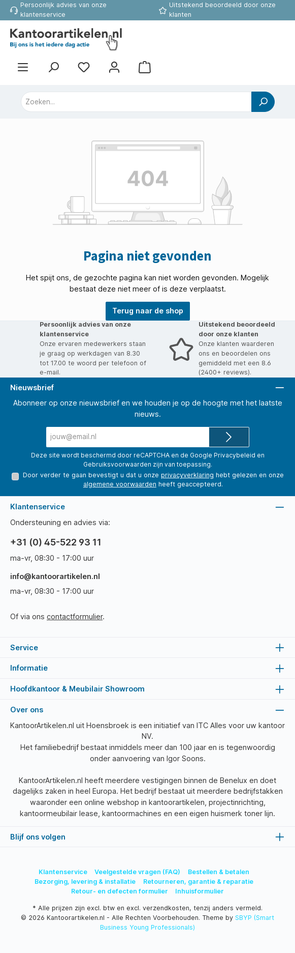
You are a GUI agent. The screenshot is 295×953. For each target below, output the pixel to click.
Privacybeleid (234, 455)
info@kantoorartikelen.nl (55, 576)
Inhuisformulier (199, 891)
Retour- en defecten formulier (119, 891)
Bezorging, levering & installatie (85, 881)
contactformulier (75, 616)
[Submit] (229, 437)
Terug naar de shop (147, 310)
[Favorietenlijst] (83, 66)
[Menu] (23, 66)
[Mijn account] (114, 66)
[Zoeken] (53, 66)
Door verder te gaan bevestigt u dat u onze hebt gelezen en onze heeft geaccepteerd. (152, 479)
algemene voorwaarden (119, 484)
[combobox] (136, 102)
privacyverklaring (186, 475)
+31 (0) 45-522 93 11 (56, 542)
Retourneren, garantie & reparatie (198, 881)
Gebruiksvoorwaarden (117, 464)
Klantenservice (63, 872)
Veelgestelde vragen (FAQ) (137, 872)
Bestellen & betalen (218, 872)
